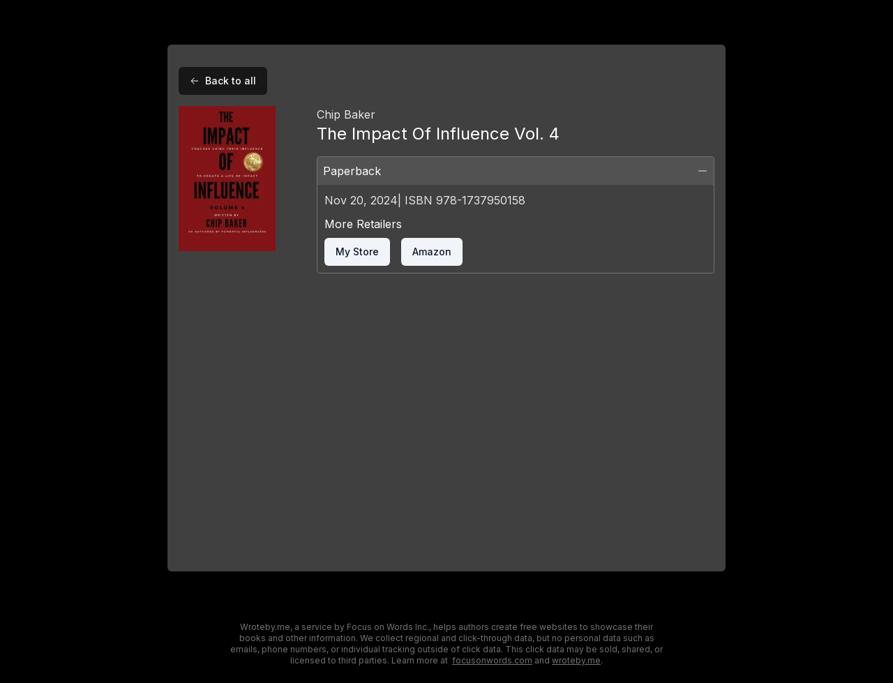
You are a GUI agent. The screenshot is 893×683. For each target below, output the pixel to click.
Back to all (223, 81)
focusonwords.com (492, 660)
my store (357, 251)
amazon (431, 251)
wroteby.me (576, 660)
